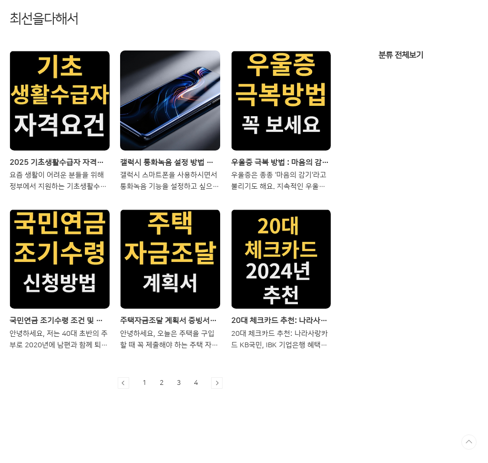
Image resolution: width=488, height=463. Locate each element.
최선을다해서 (44, 18)
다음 (217, 383)
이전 (123, 383)
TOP (469, 442)
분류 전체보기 (400, 55)
